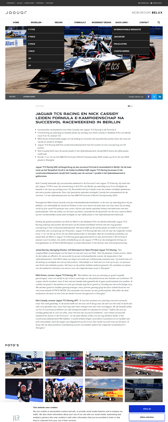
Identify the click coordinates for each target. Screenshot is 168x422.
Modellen (36, 22)
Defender (39, 3)
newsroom (147, 12)
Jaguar (19, 3)
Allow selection (147, 397)
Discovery (49, 3)
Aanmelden (143, 3)
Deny (147, 405)
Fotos (12, 96)
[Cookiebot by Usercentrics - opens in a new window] (16, 417)
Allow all (147, 389)
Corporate (10, 3)
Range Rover (29, 3)
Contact (144, 22)
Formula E (80, 22)
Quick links (121, 22)
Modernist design (101, 22)
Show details (132, 417)
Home (16, 22)
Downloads (29, 96)
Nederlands (156, 3)
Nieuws (59, 22)
